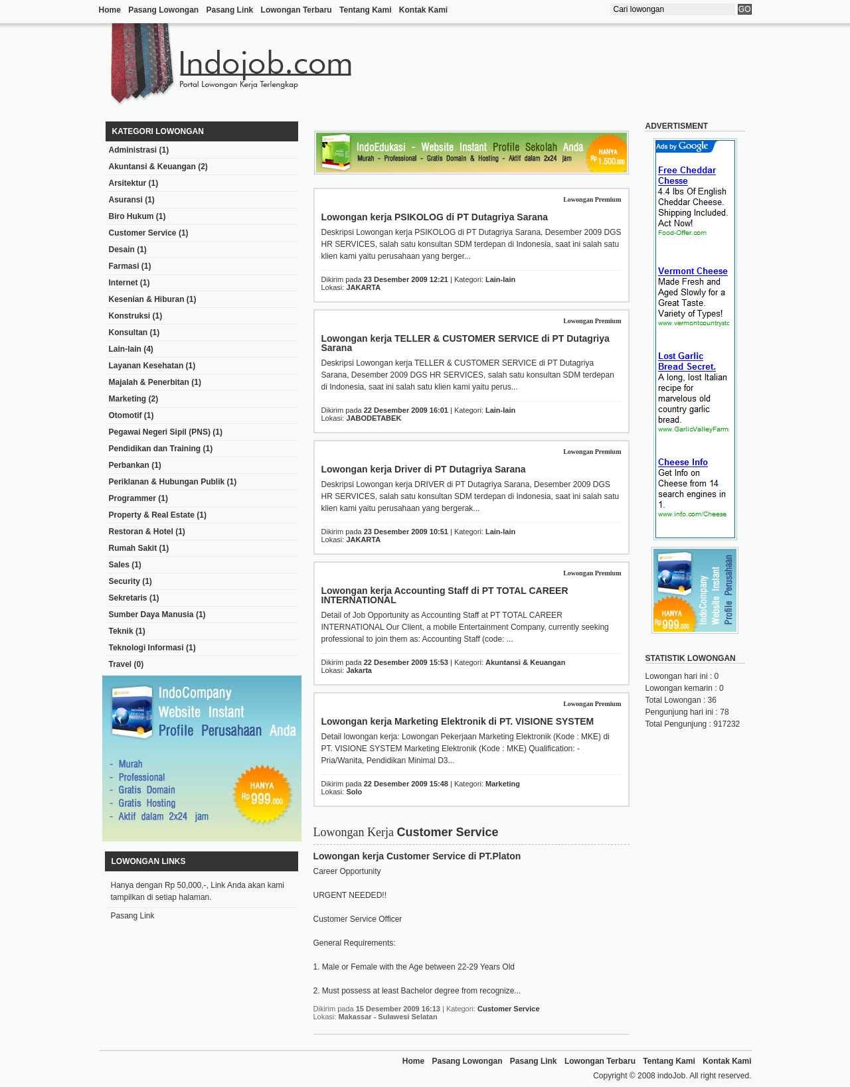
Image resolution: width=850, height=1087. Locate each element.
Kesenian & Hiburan (147, 299)
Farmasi (124, 266)
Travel (120, 664)
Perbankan (129, 465)
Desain (122, 249)
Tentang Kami (365, 10)
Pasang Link (230, 10)
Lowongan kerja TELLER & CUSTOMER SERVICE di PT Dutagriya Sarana (465, 343)
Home (110, 10)
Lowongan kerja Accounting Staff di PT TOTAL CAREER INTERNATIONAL (444, 595)
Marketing (128, 398)
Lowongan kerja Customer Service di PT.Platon (417, 856)
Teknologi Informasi (146, 647)
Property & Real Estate (152, 515)
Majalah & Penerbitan (149, 382)
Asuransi (126, 199)
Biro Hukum (131, 216)
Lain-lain (125, 349)
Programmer (132, 498)
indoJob (671, 1075)
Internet (123, 282)
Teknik (121, 631)
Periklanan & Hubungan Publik (167, 481)
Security (124, 581)
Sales (119, 564)
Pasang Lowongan (163, 10)
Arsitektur (128, 183)
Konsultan (128, 332)
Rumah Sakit (133, 548)
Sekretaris (128, 598)
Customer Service (143, 233)
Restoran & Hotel (141, 531)
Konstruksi (130, 316)
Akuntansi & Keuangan (152, 166)
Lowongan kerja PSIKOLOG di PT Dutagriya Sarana (435, 217)
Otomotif (125, 415)
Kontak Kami (423, 10)
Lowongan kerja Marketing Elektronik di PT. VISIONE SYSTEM (457, 721)
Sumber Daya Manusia (151, 614)
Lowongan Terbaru (296, 10)
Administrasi (133, 150)
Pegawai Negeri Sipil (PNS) (160, 432)
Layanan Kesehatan (146, 365)
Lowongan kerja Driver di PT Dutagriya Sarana (423, 469)
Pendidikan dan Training (155, 448)
